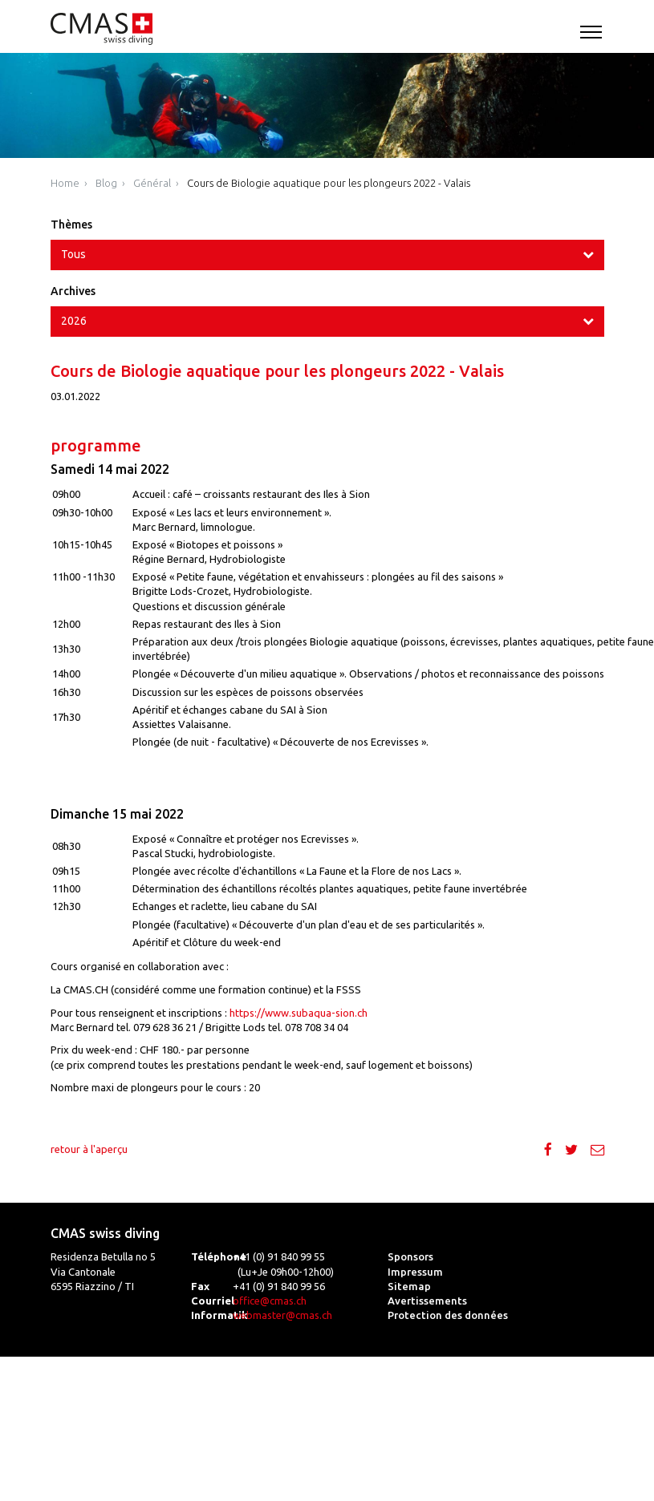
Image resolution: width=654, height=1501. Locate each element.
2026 (74, 320)
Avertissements (427, 1300)
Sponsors (410, 1256)
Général (152, 182)
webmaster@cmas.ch (282, 1315)
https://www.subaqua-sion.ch (299, 1012)
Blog (106, 182)
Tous (73, 254)
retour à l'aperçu (89, 1149)
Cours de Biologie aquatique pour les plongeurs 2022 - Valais (328, 182)
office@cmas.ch (270, 1300)
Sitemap (409, 1286)
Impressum (415, 1271)
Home (65, 182)
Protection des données (448, 1315)
